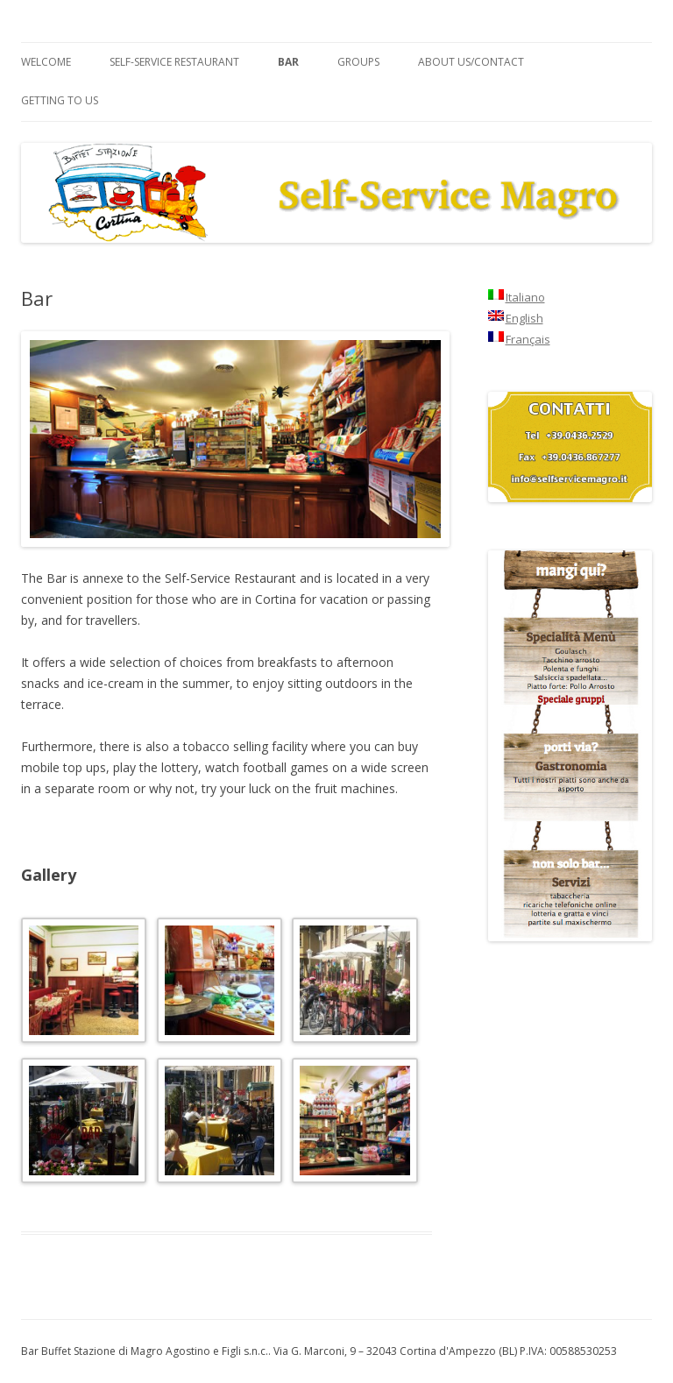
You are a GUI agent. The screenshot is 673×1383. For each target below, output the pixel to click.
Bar (288, 61)
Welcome (46, 61)
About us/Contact (471, 61)
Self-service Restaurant (174, 61)
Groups (358, 61)
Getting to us (59, 100)
